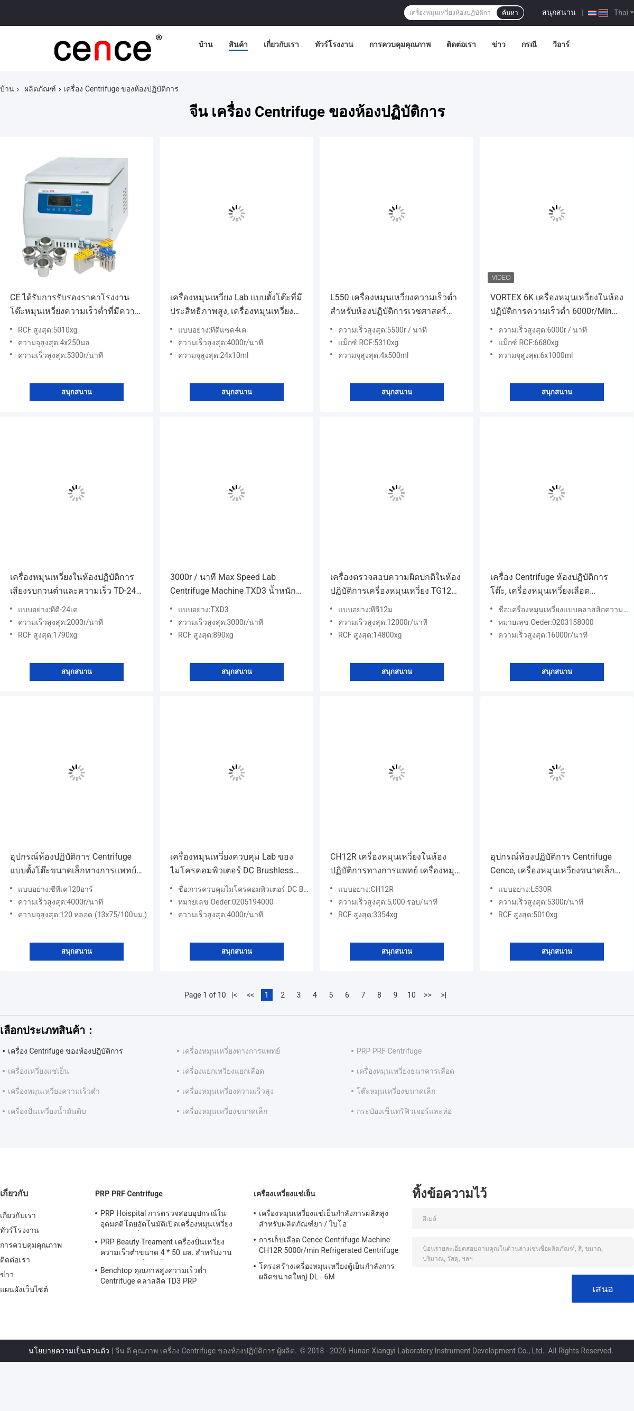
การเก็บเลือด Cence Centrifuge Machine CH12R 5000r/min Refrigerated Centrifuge (328, 1245)
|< (234, 995)
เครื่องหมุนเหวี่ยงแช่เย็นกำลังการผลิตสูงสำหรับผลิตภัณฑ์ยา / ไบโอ (323, 1218)
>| (444, 995)
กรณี (529, 44)
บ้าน (206, 44)
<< (250, 995)
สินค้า (238, 44)
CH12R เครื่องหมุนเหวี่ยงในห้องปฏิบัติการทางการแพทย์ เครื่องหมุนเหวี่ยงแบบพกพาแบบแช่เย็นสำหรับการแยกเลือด (395, 865)
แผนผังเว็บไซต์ (24, 1289)
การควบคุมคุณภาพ (400, 44)
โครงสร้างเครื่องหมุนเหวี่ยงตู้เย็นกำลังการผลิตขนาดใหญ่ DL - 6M (327, 1271)
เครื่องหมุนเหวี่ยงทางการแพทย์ (231, 1051)
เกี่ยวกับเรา (281, 44)
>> (428, 995)
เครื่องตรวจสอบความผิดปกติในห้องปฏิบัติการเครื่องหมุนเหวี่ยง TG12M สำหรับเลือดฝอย (395, 585)
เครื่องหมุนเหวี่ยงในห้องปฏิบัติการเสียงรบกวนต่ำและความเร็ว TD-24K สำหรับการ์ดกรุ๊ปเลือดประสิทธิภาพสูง (75, 585)
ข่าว (499, 44)
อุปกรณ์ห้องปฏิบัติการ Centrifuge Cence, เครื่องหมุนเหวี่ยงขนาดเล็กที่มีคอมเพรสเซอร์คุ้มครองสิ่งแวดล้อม (556, 865)
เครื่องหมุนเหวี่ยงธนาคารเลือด (405, 1071)
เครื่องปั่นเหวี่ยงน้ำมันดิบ (47, 1111)
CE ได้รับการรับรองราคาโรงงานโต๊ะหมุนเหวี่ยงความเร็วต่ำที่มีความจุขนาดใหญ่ (75, 305)
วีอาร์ (561, 44)
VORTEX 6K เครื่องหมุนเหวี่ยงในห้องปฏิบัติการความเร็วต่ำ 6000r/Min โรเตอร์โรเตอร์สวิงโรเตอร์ (556, 305)
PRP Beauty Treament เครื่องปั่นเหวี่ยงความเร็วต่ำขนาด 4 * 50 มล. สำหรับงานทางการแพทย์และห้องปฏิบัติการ (166, 1249)
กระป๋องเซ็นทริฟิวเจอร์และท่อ (404, 1111)
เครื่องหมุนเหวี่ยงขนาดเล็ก (224, 1111)
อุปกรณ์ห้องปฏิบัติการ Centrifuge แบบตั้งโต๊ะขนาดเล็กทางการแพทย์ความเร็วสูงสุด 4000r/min (73, 865)
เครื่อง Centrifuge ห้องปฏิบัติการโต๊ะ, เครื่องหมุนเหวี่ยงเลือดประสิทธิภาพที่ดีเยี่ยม (549, 585)
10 (411, 995)
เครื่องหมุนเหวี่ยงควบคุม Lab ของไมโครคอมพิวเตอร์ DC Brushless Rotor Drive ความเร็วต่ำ (231, 865)
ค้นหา (510, 12)
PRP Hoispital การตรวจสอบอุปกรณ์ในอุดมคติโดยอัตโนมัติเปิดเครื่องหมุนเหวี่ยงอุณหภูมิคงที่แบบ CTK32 (166, 1220)
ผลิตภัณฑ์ (40, 89)
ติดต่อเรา (461, 44)
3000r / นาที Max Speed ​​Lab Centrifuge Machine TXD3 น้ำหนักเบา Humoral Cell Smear (233, 585)
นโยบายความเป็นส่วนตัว (69, 1351)
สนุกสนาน (559, 12)
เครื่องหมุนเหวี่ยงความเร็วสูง (228, 1091)
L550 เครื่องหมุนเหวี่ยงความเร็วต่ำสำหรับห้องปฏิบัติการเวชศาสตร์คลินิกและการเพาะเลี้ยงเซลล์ (393, 305)
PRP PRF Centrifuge (389, 1051)
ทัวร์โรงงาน (334, 44)
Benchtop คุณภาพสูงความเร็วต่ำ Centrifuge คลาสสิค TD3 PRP (153, 1275)
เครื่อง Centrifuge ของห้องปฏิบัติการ (65, 1051)
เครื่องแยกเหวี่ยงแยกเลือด (223, 1071)
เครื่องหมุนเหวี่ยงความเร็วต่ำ (54, 1091)
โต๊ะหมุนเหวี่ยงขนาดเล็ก (396, 1091)
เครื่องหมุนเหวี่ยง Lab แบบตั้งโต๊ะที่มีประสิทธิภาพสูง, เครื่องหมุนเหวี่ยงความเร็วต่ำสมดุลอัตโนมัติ (236, 305)
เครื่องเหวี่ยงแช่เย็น (38, 1071)
